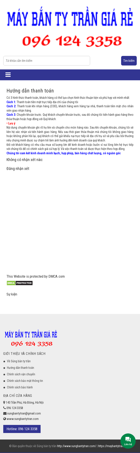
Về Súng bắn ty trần (19, 361)
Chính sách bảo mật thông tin (25, 381)
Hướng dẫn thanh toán (20, 367)
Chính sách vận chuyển (21, 374)
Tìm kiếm (129, 61)
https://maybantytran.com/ (114, 446)
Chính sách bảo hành (20, 387)
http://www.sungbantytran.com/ (77, 446)
